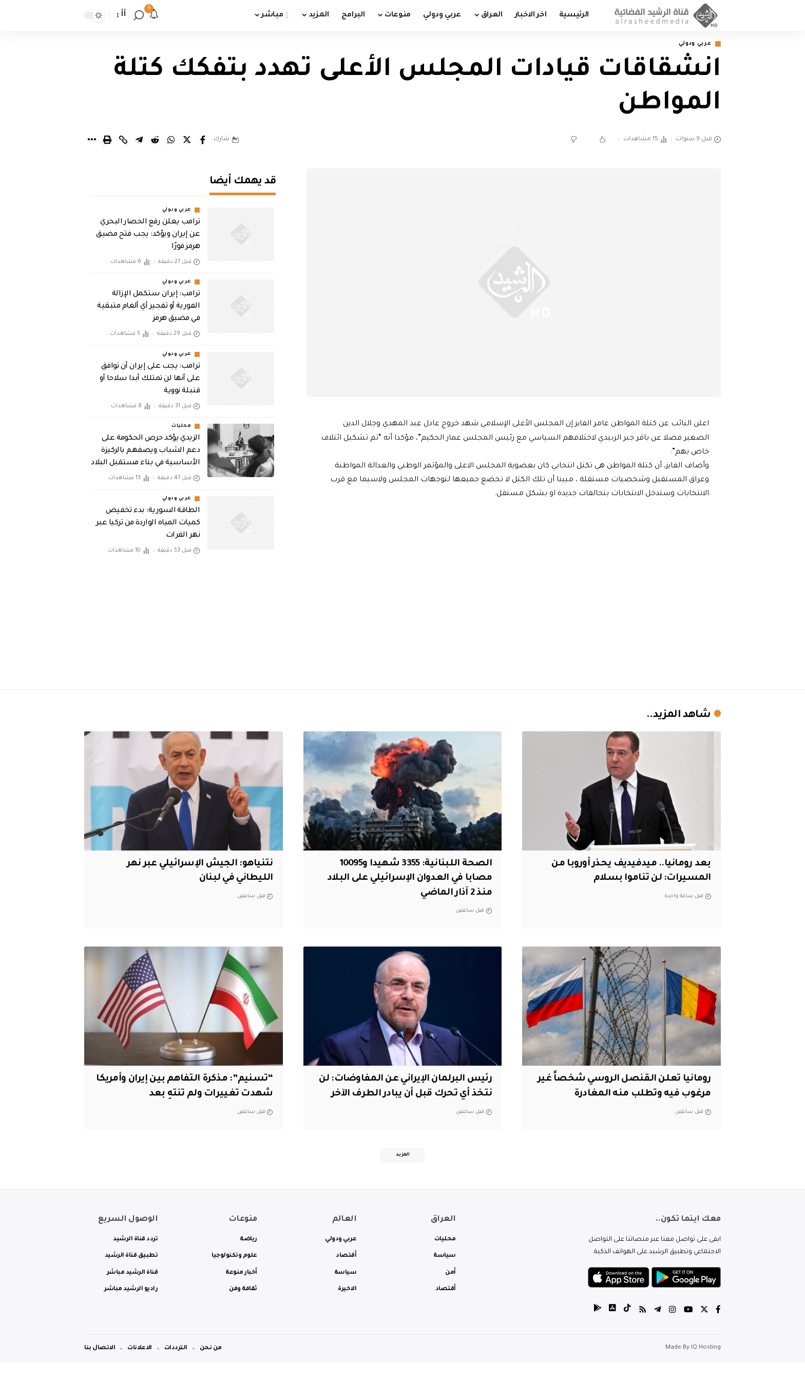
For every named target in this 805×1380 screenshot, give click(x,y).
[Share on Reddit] (155, 141)
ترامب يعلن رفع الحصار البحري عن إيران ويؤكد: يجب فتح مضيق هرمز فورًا (148, 228)
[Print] (107, 141)
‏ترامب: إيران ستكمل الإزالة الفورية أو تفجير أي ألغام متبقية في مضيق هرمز (148, 299)
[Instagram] (671, 1328)
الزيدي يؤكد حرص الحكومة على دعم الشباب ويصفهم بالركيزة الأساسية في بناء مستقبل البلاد (145, 444)
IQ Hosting (706, 1366)
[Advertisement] (514, 592)
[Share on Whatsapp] (171, 141)
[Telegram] (656, 1328)
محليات (181, 419)
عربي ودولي (692, 44)
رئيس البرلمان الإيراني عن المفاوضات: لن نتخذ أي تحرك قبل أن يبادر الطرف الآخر (403, 1094)
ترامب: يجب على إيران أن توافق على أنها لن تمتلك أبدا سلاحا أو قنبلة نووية (150, 371)
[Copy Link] (123, 141)
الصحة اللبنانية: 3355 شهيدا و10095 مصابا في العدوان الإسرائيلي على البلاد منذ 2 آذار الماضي (403, 879)
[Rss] (641, 1328)
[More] (91, 141)
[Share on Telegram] (139, 141)
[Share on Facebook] (203, 141)
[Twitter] (704, 1328)
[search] (138, 15)
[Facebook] (718, 1328)
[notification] (154, 15)
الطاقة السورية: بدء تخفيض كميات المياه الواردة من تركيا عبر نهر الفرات (148, 516)
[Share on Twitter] (187, 141)
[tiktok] (625, 1328)
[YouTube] (687, 1328)
